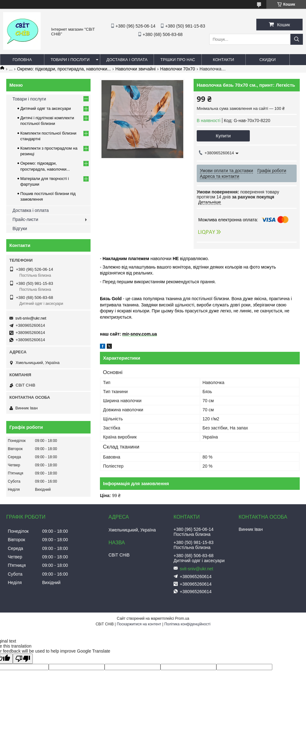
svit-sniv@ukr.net (30, 318)
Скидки (267, 59)
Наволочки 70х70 (177, 68)
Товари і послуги (70, 59)
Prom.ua (182, 618)
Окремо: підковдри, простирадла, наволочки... (64, 68)
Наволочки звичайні (135, 68)
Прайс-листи (25, 219)
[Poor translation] (23, 659)
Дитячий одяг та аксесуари (45, 108)
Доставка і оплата (127, 59)
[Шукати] (296, 39)
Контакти (223, 59)
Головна (22, 59)
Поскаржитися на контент (139, 624)
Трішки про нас (177, 59)
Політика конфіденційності (187, 624)
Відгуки (19, 228)
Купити (223, 135)
